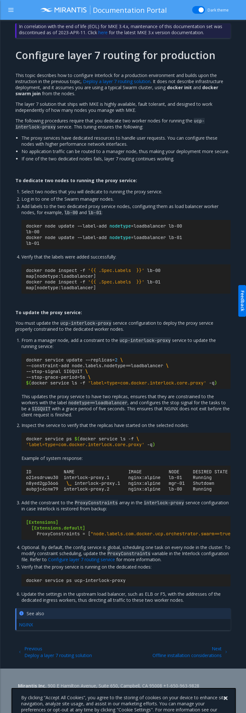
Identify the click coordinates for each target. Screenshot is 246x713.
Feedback (243, 301)
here (103, 32)
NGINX (26, 625)
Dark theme (218, 10)
